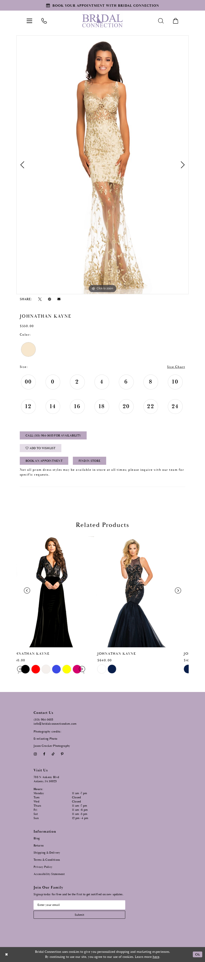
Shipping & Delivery (47, 853)
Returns (39, 846)
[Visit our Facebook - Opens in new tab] (44, 754)
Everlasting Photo (45, 739)
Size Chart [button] (176, 367)
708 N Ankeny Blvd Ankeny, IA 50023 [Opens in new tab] (46, 779)
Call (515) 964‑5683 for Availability (53, 436)
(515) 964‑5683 (43, 720)
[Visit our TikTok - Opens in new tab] (53, 754)
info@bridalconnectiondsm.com (55, 724)
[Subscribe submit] (79, 915)
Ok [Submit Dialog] (197, 954)
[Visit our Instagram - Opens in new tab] (35, 754)
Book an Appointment (44, 461)
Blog (37, 838)
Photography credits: (47, 732)
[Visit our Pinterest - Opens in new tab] (62, 754)
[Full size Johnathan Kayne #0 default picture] (102, 165)
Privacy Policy (43, 867)
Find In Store (89, 461)
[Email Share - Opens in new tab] (59, 299)
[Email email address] (79, 905)
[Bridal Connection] (102, 21)
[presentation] (59, 590)
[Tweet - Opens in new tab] (40, 299)
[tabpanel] (102, 165)
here (156, 957)
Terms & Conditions (47, 860)
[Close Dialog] (7, 954)
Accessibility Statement (49, 874)
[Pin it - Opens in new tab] (49, 299)
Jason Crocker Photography (52, 746)
